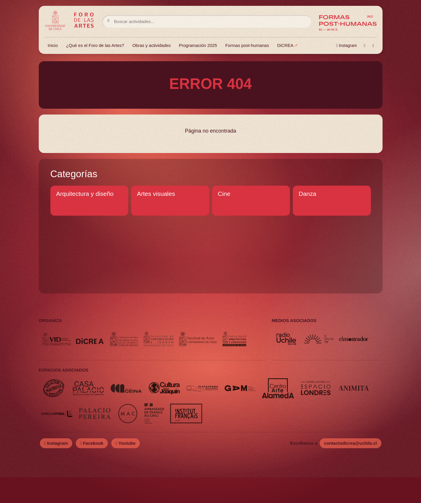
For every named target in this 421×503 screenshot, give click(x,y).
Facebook (91, 468)
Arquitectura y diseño (85, 193)
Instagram (346, 46)
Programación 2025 (198, 45)
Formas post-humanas (247, 45)
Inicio (53, 45)
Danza (307, 193)
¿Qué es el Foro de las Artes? (95, 45)
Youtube (125, 468)
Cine (224, 193)
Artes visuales (156, 193)
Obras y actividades (152, 45)
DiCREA (285, 45)
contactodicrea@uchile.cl (350, 468)
